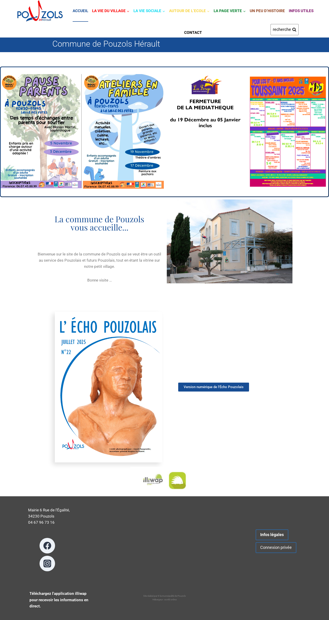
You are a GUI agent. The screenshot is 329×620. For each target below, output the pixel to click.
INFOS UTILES (301, 10)
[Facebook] (47, 545)
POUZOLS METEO (164, 546)
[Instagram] (47, 563)
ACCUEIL (80, 10)
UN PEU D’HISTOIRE (267, 10)
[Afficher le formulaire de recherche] (285, 29)
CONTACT (193, 32)
